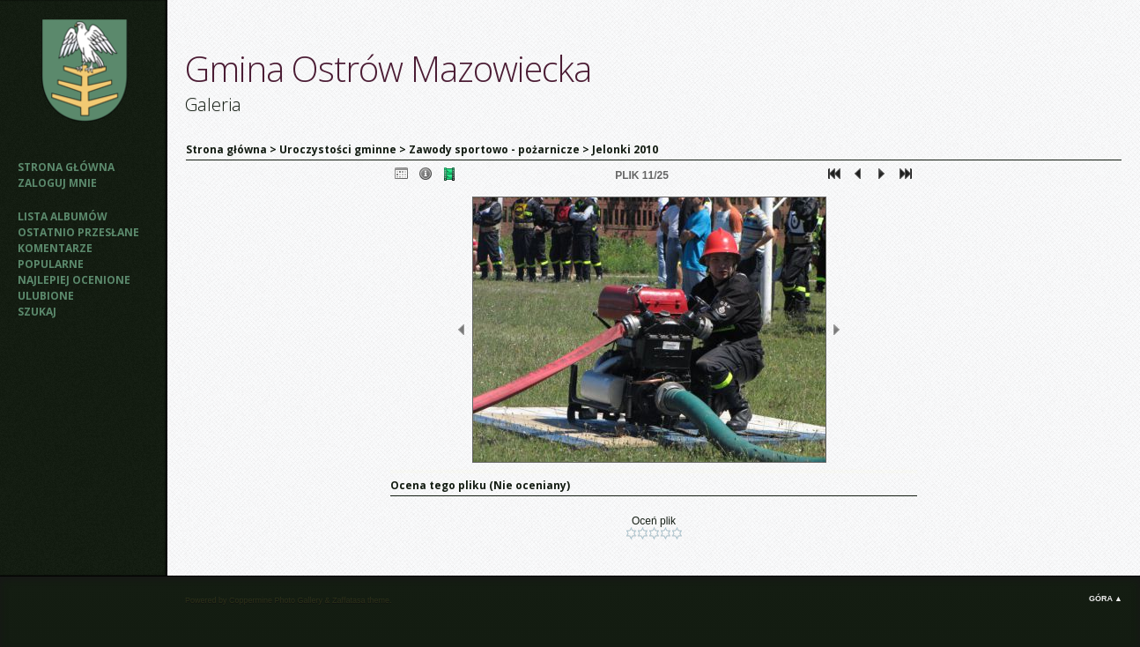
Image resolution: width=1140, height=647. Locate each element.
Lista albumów (62, 216)
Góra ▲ (1105, 598)
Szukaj (37, 311)
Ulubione (46, 295)
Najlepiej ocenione (74, 279)
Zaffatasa (348, 600)
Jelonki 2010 (625, 149)
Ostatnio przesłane (78, 232)
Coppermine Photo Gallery (275, 600)
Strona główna (66, 167)
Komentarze (55, 248)
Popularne (51, 264)
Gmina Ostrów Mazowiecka (388, 68)
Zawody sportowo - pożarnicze (494, 149)
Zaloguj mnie (57, 182)
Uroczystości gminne (337, 149)
